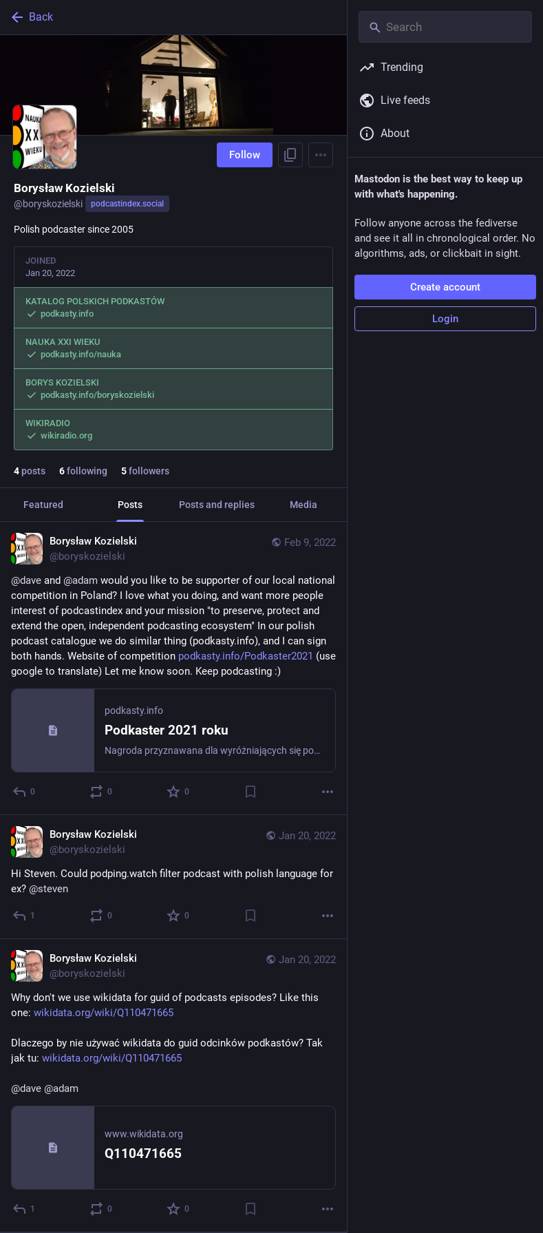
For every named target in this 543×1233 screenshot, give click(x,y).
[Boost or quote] (101, 791)
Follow (244, 155)
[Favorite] (178, 791)
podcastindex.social (127, 204)
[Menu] (320, 155)
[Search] (445, 27)
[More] (327, 791)
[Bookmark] (250, 791)
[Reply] (24, 791)
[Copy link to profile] (290, 155)
